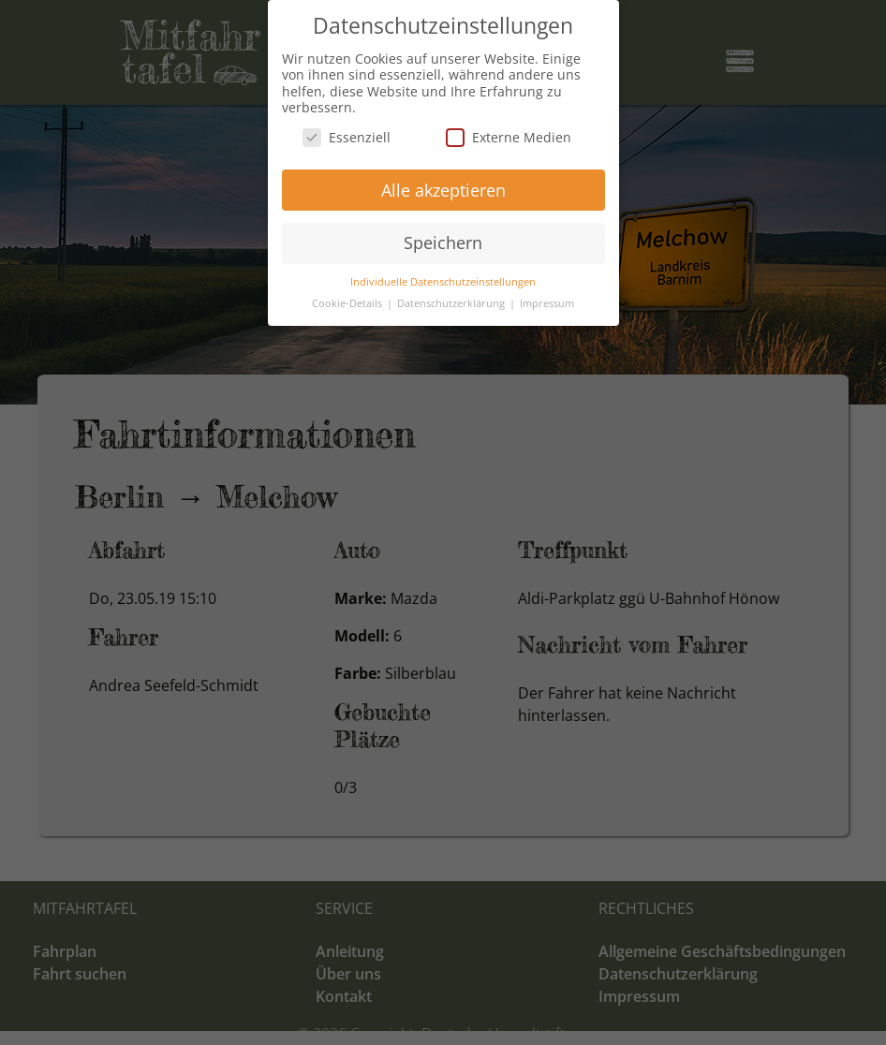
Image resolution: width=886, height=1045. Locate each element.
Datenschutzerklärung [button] (452, 303)
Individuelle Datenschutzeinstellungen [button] (443, 281)
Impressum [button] (547, 303)
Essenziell (347, 137)
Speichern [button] (443, 242)
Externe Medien (508, 137)
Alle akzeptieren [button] (443, 190)
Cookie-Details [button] (348, 303)
